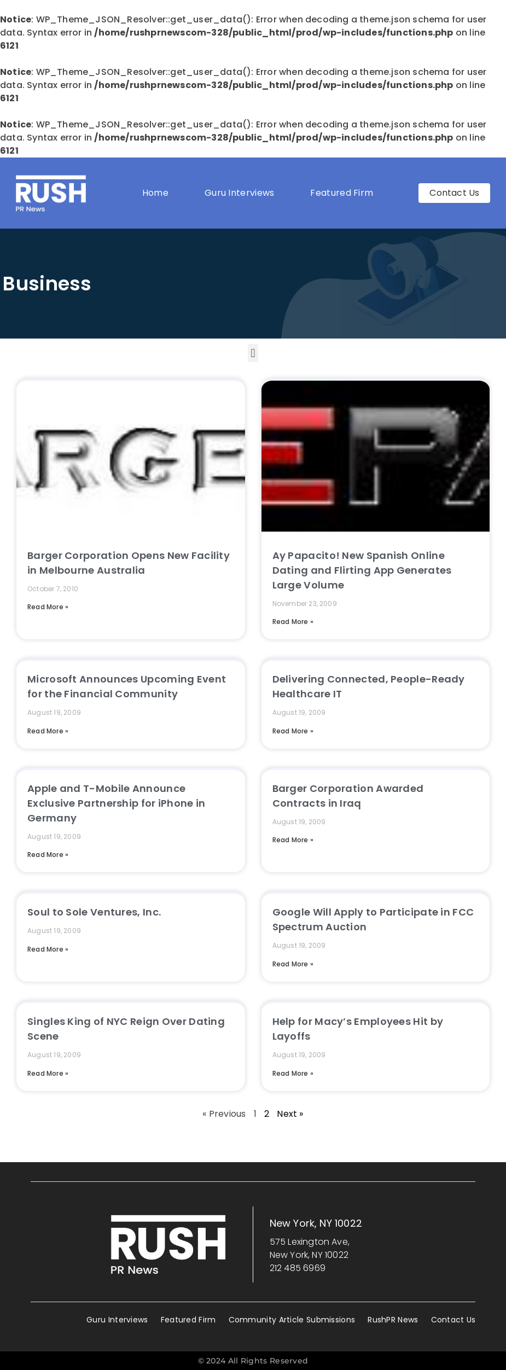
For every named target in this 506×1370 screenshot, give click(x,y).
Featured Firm (344, 192)
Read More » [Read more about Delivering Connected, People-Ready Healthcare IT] (292, 731)
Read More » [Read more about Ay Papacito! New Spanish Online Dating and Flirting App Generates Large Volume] (292, 621)
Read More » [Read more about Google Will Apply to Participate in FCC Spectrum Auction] (292, 964)
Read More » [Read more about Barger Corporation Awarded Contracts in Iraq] (292, 839)
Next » (290, 1113)
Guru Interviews (240, 192)
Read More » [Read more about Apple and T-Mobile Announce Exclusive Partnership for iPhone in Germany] (47, 854)
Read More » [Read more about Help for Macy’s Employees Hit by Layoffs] (292, 1073)
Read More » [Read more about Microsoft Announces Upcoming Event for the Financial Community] (47, 731)
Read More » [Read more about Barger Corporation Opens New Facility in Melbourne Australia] (47, 606)
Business (47, 283)
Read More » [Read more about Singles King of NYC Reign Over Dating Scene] (47, 1073)
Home (155, 192)
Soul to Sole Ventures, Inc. (94, 912)
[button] (253, 353)
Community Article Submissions (292, 1319)
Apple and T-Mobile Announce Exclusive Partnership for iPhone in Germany (116, 803)
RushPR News (393, 1319)
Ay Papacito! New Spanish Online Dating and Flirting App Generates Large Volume (362, 570)
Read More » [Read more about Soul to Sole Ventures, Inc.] (47, 949)
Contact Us (453, 1319)
